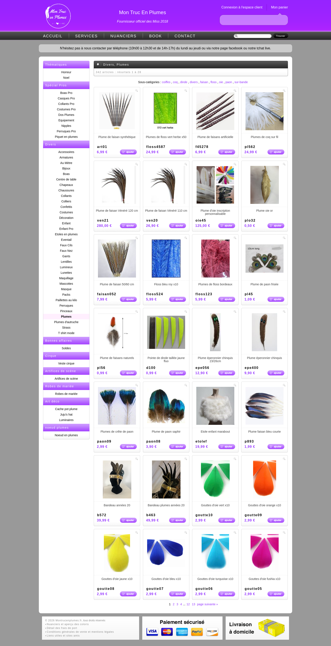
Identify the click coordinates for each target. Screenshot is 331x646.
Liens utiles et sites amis (63, 635)
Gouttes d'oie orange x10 (264, 483)
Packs (66, 294)
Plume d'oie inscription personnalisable (215, 190)
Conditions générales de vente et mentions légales (80, 631)
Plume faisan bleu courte (264, 410)
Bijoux (66, 168)
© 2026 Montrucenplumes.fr (63, 620)
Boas (66, 174)
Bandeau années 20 (117, 483)
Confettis (66, 207)
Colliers (66, 201)
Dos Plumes (66, 114)
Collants (66, 196)
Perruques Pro (66, 131)
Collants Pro (66, 104)
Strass (66, 327)
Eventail (66, 239)
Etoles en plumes (66, 234)
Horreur (66, 72)
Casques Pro (66, 98)
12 (188, 604)
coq (175, 82)
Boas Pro (66, 93)
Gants (66, 256)
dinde (183, 82)
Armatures (66, 157)
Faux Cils (66, 245)
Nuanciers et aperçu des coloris (68, 624)
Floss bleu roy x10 (166, 263)
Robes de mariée (66, 393)
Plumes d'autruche (66, 322)
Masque (66, 289)
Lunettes (66, 272)
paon (228, 82)
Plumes (66, 316)
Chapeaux (66, 185)
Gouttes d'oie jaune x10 (117, 557)
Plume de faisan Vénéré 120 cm (117, 189)
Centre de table (66, 179)
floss (213, 82)
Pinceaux (66, 311)
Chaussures (66, 190)
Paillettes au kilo (66, 300)
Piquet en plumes (66, 136)
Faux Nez (66, 250)
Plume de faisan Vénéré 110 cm (166, 189)
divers (194, 82)
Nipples (66, 125)
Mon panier (279, 7)
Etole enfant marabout (215, 410)
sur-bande (241, 82)
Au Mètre (66, 163)
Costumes (66, 212)
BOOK (155, 36)
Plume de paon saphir (166, 410)
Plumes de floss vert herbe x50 (166, 115)
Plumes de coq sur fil (264, 115)
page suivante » (207, 604)
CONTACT (185, 36)
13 (193, 604)
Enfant (66, 223)
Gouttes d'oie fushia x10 (264, 557)
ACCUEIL (52, 36)
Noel (66, 77)
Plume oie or (264, 189)
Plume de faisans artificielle (215, 115)
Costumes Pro (66, 109)
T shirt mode (66, 333)
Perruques (66, 305)
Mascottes (66, 283)
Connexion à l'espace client (241, 7)
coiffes (166, 82)
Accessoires (66, 152)
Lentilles (66, 261)
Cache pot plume (66, 409)
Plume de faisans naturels (117, 336)
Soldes (66, 348)
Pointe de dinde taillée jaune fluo (166, 338)
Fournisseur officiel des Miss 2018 (142, 21)
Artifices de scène (66, 378)
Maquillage (66, 278)
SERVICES (86, 36)
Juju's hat (66, 414)
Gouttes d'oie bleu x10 (166, 557)
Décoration (66, 217)
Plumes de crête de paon (117, 410)
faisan (204, 82)
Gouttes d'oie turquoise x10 (215, 557)
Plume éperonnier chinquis (264, 336)
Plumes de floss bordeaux (215, 263)
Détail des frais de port (62, 628)
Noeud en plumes (66, 435)
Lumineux (66, 267)
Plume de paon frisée (264, 263)
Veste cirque (66, 363)
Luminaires (66, 420)
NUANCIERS (123, 36)
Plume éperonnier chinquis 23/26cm (215, 338)
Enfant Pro (66, 228)
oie (221, 82)
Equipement (66, 120)
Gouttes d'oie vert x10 (215, 483)
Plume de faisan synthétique (117, 115)
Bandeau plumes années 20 (166, 483)
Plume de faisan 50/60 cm (117, 263)
